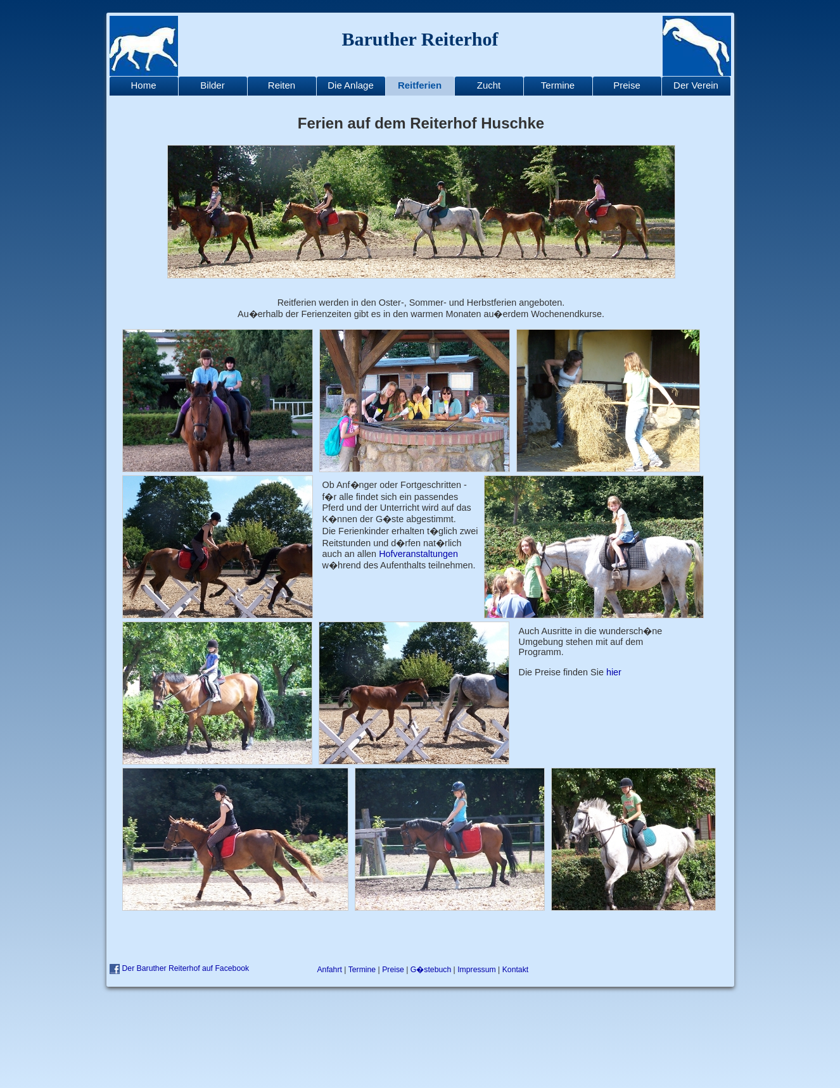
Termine (362, 969)
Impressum (476, 969)
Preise (393, 969)
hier (613, 672)
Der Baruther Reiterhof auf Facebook (186, 968)
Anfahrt (329, 969)
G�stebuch (430, 969)
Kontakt (515, 969)
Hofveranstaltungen (418, 554)
